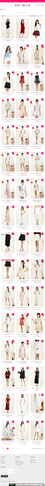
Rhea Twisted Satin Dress (22, 441)
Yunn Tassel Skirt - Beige (37, 226)
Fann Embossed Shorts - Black (8, 280)
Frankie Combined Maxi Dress (8, 39)
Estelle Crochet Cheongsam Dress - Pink (22, 147)
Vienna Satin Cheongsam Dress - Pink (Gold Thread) (22, 362)
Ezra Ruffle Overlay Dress (37, 307)
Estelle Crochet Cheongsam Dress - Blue (37, 147)
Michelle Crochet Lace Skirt (37, 414)
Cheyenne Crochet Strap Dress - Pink (8, 227)
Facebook (33, 460)
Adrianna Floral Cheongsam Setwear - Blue (22, 200)
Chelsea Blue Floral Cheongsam (22, 65)
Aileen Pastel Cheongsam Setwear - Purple (37, 120)
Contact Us (3, 461)
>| (18, 448)
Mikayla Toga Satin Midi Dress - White (22, 415)
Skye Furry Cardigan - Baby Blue (8, 65)
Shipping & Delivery (19, 461)
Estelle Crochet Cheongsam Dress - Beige (8, 174)
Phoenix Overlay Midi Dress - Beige (8, 441)
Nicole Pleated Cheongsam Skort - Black (22, 254)
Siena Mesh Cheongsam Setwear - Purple (8, 200)
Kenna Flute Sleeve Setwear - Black (22, 388)
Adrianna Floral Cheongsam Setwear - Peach (37, 200)
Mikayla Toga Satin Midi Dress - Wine (7, 415)
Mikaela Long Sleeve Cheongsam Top (8, 93)
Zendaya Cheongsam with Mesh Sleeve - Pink (37, 281)
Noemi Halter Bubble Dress (8, 334)
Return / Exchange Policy (20, 462)
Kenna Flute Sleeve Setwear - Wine (8, 388)
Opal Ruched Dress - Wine (22, 39)
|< (2, 448)
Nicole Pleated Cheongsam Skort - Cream (37, 254)
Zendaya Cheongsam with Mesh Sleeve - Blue (8, 308)
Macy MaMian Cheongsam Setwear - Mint (8, 120)
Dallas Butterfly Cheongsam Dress (22, 307)
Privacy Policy (3, 462)
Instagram (33, 462)
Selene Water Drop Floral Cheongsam (37, 66)
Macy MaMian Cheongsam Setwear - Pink (22, 120)
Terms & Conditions (19, 464)
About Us (2, 459)
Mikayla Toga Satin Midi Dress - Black (37, 388)
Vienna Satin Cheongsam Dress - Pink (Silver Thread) (8, 362)
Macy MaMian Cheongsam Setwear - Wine (22, 93)
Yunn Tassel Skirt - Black (8, 253)
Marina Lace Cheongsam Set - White (37, 442)
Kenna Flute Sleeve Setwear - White (37, 362)
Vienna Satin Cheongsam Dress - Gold (37, 335)
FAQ (16, 459)
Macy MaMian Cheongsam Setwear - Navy (37, 93)
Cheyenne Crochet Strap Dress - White (22, 227)
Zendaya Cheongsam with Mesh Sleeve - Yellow (22, 281)
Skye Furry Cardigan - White (37, 39)
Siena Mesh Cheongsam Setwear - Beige (37, 174)
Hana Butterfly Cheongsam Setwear (22, 174)
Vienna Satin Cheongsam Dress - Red (22, 335)
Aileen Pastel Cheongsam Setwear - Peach (8, 147)
